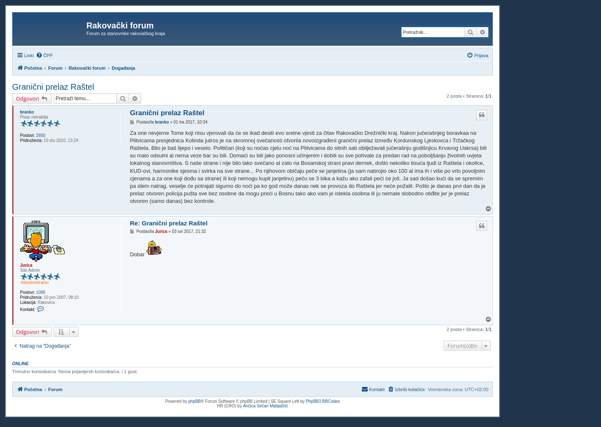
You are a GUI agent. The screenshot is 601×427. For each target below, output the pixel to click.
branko (27, 112)
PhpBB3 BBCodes (323, 401)
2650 (40, 135)
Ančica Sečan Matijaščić (265, 406)
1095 (40, 292)
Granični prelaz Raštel (53, 86)
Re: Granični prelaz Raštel (168, 223)
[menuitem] (44, 56)
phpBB (194, 401)
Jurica (26, 265)
